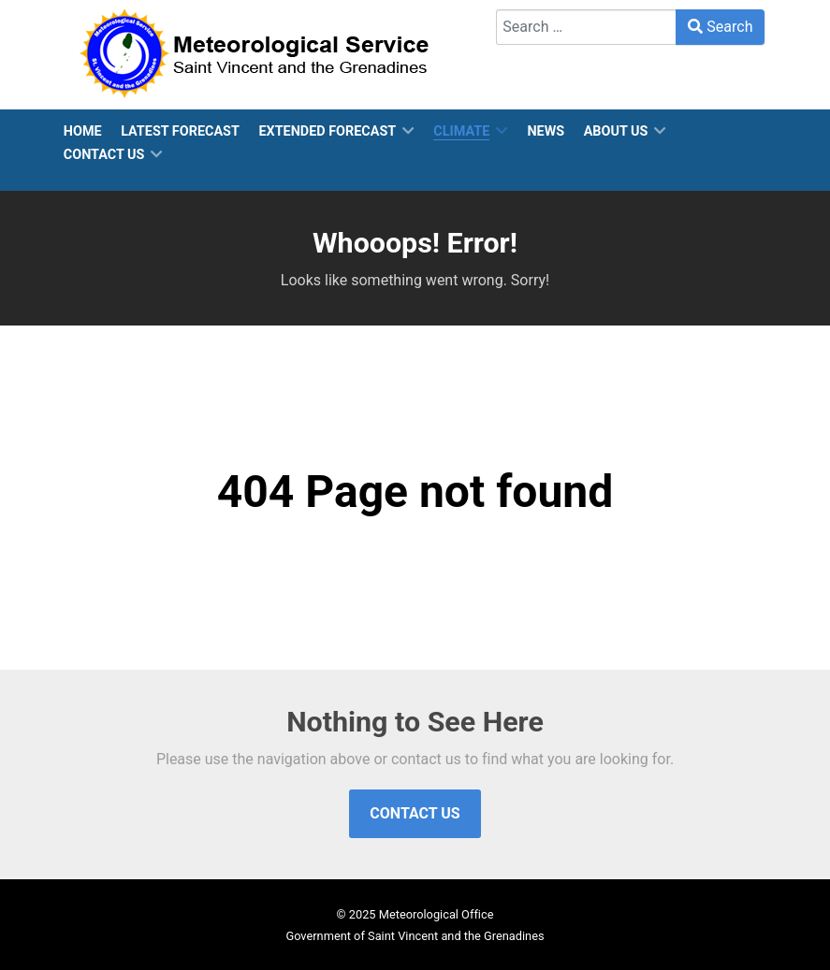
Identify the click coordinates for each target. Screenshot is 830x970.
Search (720, 27)
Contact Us (414, 813)
